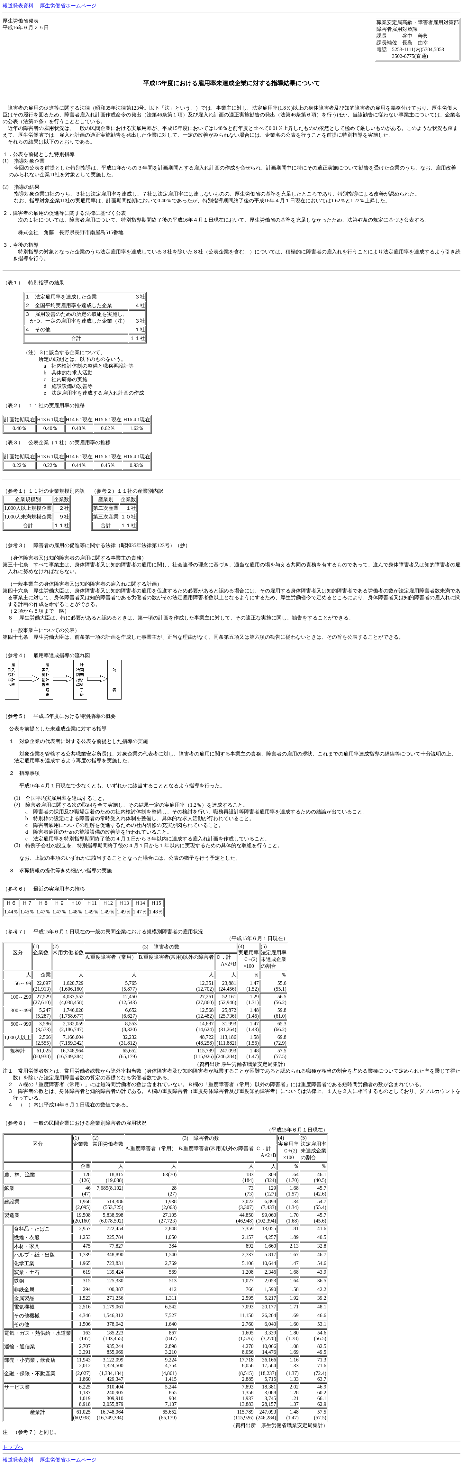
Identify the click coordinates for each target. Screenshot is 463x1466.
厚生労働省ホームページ (68, 5)
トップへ (13, 1447)
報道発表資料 (18, 5)
